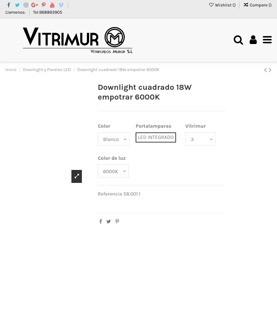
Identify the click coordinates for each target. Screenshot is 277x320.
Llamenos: (16, 12)
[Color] (113, 139)
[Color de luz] (113, 170)
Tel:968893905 (47, 12)
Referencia (110, 194)
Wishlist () (222, 5)
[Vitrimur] (200, 139)
